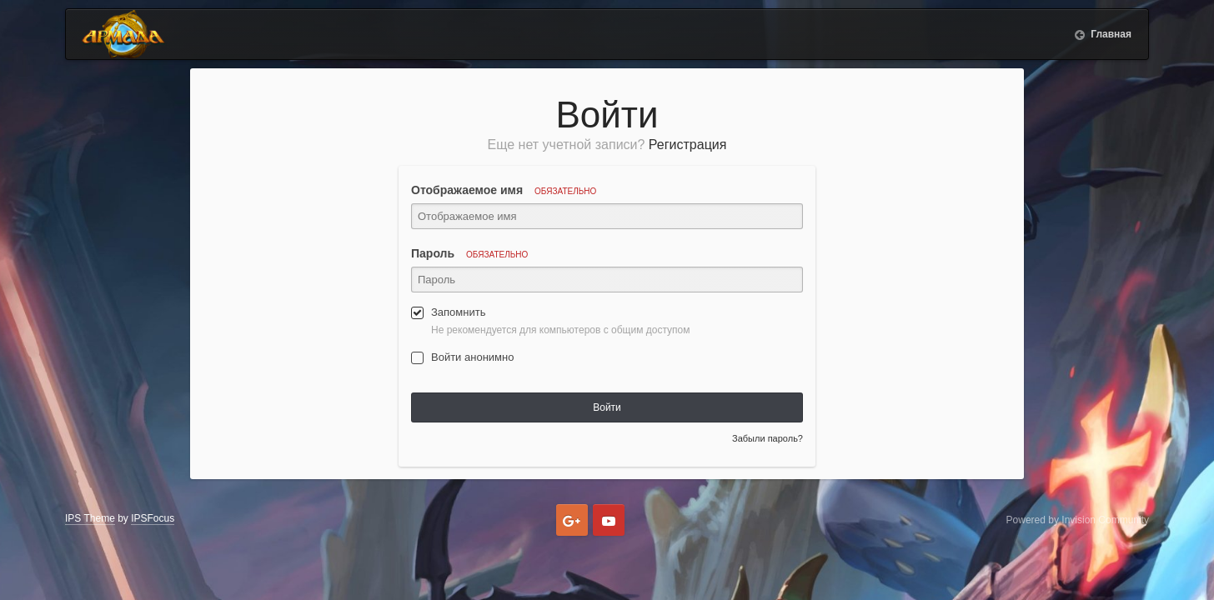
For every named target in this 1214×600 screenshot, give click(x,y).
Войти (607, 407)
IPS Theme (90, 518)
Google (572, 520)
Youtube (609, 520)
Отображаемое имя (503, 190)
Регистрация (688, 145)
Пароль (469, 253)
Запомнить (458, 312)
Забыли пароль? (767, 438)
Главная (1109, 34)
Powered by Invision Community (1077, 520)
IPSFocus (152, 518)
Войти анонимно (472, 357)
